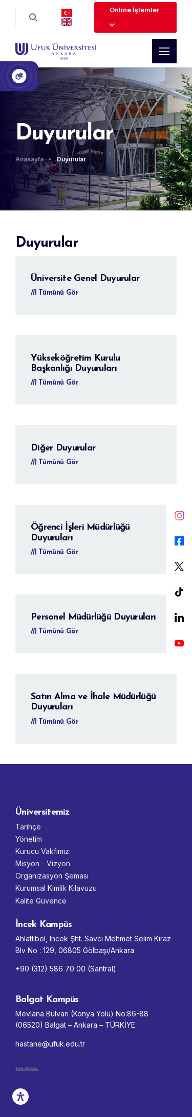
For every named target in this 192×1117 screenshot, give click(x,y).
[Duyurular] (74, 159)
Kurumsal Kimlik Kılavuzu (56, 888)
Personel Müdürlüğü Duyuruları (93, 617)
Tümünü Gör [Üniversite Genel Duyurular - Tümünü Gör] (54, 293)
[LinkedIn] (179, 617)
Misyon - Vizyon (42, 863)
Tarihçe (28, 826)
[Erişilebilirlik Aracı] (20, 1096)
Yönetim (28, 839)
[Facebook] (179, 541)
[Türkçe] (66, 13)
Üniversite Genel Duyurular (85, 278)
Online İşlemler (134, 17)
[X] (179, 566)
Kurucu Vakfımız (42, 851)
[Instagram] (179, 515)
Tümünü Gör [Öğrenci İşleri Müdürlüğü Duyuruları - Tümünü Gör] (54, 552)
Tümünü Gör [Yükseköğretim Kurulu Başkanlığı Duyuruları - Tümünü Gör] (54, 382)
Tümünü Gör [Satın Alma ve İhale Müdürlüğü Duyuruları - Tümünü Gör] (54, 722)
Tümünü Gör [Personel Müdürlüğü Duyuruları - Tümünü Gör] (54, 631)
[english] (66, 22)
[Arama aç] (33, 17)
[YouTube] (179, 643)
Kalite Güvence (41, 900)
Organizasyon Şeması (52, 875)
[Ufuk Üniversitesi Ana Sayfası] (55, 47)
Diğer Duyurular (63, 448)
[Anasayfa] (34, 159)
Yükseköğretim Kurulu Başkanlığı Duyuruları (75, 363)
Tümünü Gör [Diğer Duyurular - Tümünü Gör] (54, 462)
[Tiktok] (179, 592)
